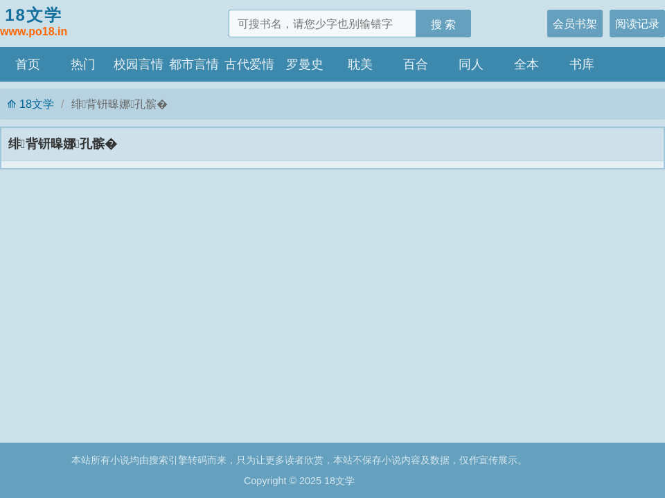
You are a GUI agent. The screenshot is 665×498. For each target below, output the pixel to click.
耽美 (360, 64)
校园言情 (138, 64)
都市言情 (194, 64)
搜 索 (443, 24)
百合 (415, 64)
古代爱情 (249, 64)
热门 (83, 64)
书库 (581, 64)
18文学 (33, 23)
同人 (471, 64)
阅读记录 (637, 23)
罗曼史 (304, 64)
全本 (526, 64)
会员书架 (575, 23)
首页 (27, 64)
